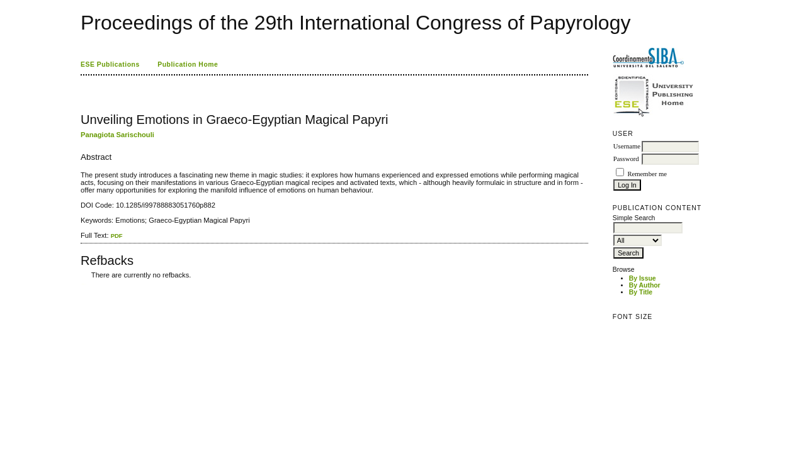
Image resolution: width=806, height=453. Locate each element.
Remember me (646, 174)
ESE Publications (110, 64)
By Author (645, 285)
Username (626, 146)
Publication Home (187, 64)
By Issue (642, 278)
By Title (640, 292)
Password (626, 158)
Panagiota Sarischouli (117, 134)
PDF (117, 235)
